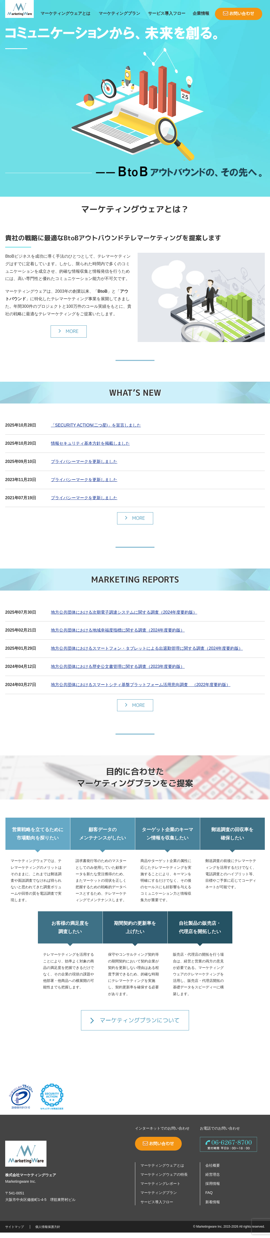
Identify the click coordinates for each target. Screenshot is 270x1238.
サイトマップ (14, 1232)
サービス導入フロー (166, 13)
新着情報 (212, 1207)
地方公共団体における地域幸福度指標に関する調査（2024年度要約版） (118, 635)
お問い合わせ (238, 13)
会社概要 (212, 1171)
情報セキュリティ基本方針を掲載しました (90, 449)
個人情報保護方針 (47, 1232)
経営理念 (212, 1180)
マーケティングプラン (119, 13)
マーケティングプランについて (135, 1026)
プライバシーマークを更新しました (84, 467)
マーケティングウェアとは (65, 13)
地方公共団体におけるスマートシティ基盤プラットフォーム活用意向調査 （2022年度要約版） (141, 690)
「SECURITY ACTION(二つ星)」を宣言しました (96, 430)
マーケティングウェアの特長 (164, 1180)
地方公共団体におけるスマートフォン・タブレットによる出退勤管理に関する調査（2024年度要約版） (147, 654)
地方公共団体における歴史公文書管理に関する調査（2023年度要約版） (118, 672)
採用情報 (212, 1189)
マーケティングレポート (160, 1189)
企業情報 (201, 13)
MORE (69, 336)
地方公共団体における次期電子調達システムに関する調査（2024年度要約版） (124, 617)
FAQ (209, 1198)
